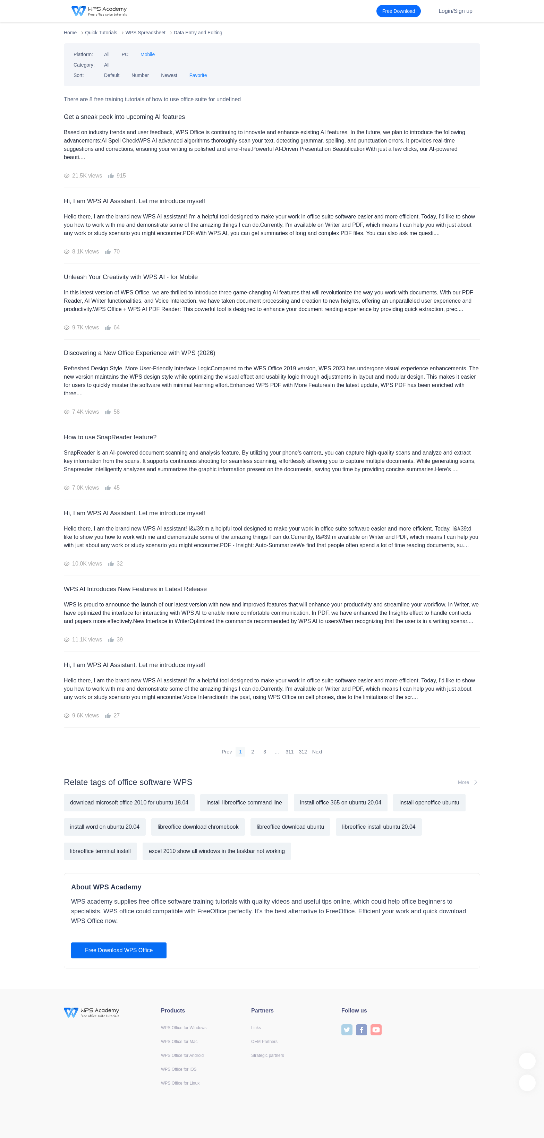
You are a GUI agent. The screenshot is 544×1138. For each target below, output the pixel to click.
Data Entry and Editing (198, 32)
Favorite (198, 75)
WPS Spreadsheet (145, 32)
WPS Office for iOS (178, 1069)
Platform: (83, 54)
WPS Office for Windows (183, 1027)
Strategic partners (267, 1055)
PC (125, 54)
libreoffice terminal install (100, 851)
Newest (169, 75)
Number (140, 75)
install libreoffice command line (244, 802)
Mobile (148, 54)
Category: (84, 65)
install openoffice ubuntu (429, 802)
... (277, 752)
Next (317, 752)
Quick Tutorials (101, 32)
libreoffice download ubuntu (290, 827)
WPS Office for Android (182, 1055)
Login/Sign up (456, 11)
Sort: (79, 75)
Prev (227, 752)
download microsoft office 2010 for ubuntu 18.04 (129, 802)
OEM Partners (264, 1041)
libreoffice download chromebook (198, 827)
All (107, 54)
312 (303, 752)
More (469, 782)
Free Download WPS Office (119, 950)
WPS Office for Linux (180, 1083)
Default (111, 75)
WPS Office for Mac (179, 1041)
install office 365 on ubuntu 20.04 (341, 802)
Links (256, 1027)
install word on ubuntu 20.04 (104, 827)
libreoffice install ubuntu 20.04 (378, 827)
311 (290, 752)
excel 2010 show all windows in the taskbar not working (217, 851)
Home (70, 32)
